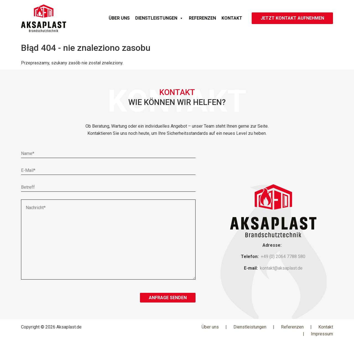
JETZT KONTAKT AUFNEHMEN (292, 18)
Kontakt (232, 18)
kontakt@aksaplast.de (281, 268)
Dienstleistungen (159, 18)
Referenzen (202, 18)
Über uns (119, 18)
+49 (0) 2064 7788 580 (283, 256)
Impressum (322, 333)
